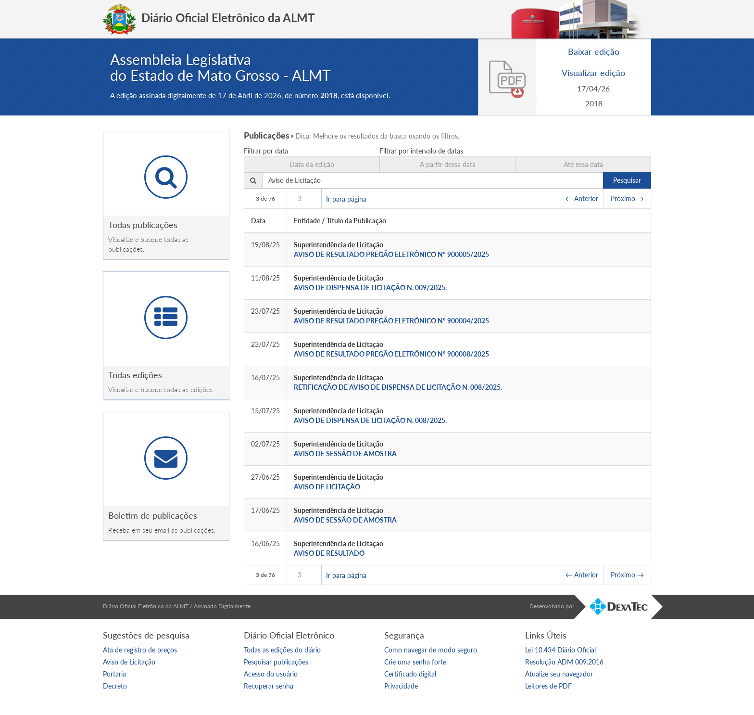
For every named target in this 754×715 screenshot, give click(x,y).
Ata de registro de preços (140, 650)
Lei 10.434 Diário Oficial (560, 650)
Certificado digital (410, 674)
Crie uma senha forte (415, 662)
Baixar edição (593, 51)
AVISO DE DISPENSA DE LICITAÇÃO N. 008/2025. (370, 420)
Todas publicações (142, 224)
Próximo (627, 198)
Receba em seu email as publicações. (161, 530)
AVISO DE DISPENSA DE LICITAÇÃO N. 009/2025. (370, 287)
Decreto (115, 686)
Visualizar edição (593, 72)
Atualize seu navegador (559, 674)
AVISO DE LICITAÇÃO (327, 487)
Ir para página (346, 198)
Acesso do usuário (271, 674)
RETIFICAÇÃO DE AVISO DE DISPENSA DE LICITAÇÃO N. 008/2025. (398, 387)
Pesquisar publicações (276, 662)
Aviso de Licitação (129, 662)
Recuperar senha (268, 686)
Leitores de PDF (548, 686)
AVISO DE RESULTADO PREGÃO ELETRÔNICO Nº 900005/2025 (391, 254)
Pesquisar (627, 180)
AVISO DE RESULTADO (329, 553)
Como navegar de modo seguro (430, 650)
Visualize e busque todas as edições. (161, 389)
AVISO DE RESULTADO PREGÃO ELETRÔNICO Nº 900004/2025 (391, 321)
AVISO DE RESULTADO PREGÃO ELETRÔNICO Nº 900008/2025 (391, 354)
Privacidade (401, 686)
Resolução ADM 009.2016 (564, 662)
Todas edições (135, 375)
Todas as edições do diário (282, 650)
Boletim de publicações (152, 515)
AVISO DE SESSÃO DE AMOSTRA (345, 453)
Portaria (114, 674)
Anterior (582, 198)
